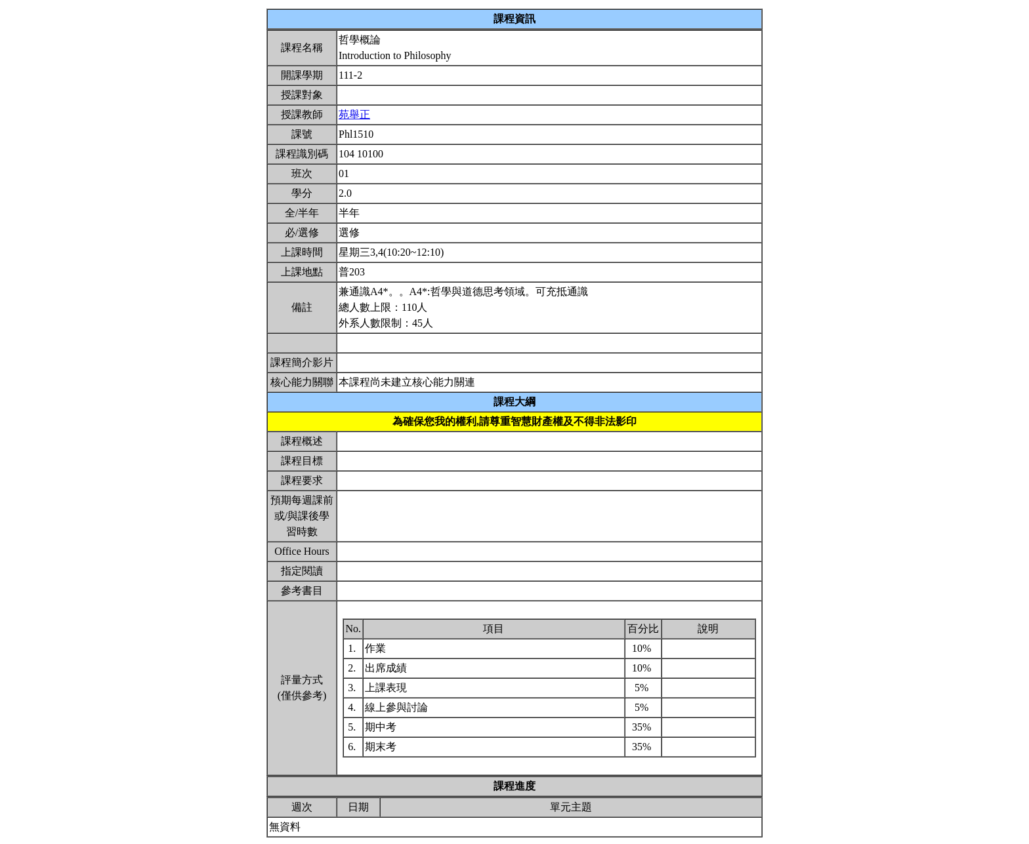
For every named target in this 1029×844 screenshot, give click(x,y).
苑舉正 (354, 114)
